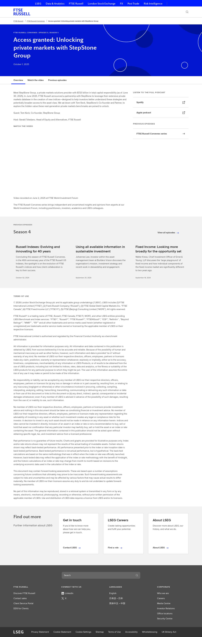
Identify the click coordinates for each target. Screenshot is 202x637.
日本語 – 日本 (116, 598)
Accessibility (131, 631)
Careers (161, 598)
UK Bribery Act (169, 631)
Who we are (163, 593)
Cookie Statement (62, 631)
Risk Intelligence (153, 3)
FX (121, 3)
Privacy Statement (40, 631)
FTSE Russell (76, 3)
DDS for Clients (20, 608)
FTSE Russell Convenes (36, 21)
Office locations (164, 613)
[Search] (187, 11)
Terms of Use (114, 631)
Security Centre (164, 618)
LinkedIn (67, 593)
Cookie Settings (83, 631)
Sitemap (100, 631)
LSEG (38, 3)
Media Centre (163, 603)
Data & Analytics (55, 3)
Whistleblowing (149, 631)
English (112, 593)
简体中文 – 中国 (117, 603)
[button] (29, 586)
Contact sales (20, 598)
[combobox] (98, 575)
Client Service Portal (23, 603)
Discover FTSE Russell (24, 593)
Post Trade (133, 3)
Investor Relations (166, 608)
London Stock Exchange (101, 3)
